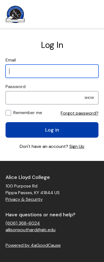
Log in (52, 130)
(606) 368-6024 (23, 223)
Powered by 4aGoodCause (33, 245)
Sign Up (76, 146)
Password (16, 86)
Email (11, 60)
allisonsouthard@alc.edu (30, 230)
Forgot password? (79, 113)
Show (89, 98)
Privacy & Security (24, 199)
